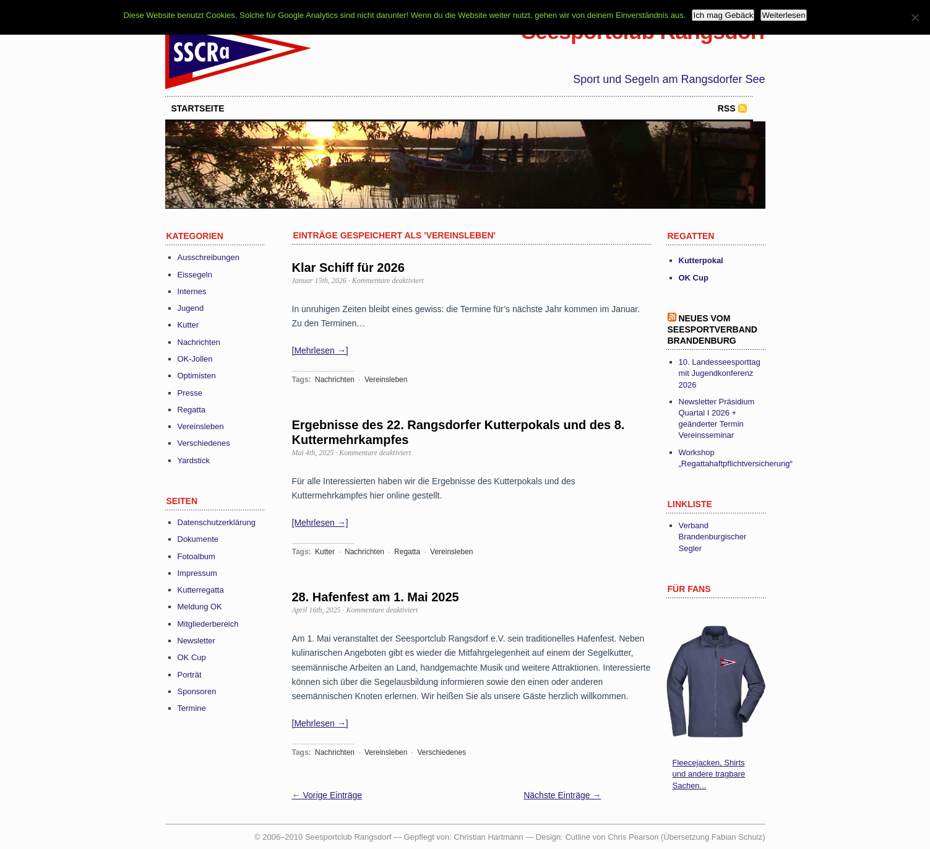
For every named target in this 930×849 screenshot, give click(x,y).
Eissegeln (195, 274)
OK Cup (192, 657)
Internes (192, 291)
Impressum (197, 573)
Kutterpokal (701, 260)
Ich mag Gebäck (723, 15)
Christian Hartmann (488, 837)
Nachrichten (199, 342)
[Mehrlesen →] (320, 350)
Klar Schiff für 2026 (348, 267)
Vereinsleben (201, 426)
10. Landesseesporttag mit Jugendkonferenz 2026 (719, 373)
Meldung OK (200, 606)
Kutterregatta (201, 589)
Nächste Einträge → (562, 795)
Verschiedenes (204, 443)
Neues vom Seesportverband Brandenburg (712, 329)
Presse (190, 393)
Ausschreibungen (208, 257)
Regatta (192, 409)
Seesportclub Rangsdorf (643, 31)
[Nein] (914, 17)
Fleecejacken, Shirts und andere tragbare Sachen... (709, 774)
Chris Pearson (633, 837)
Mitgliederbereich (208, 624)
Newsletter (196, 640)
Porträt (190, 674)
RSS (727, 108)
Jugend (191, 308)
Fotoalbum (196, 556)
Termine (192, 708)
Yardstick (194, 460)
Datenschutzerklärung (217, 522)
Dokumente (198, 539)
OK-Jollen (195, 359)
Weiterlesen (783, 15)
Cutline (577, 837)
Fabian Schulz (737, 837)
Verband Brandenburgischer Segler (713, 536)
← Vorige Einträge (327, 795)
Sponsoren (197, 691)
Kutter (188, 324)
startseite (198, 108)
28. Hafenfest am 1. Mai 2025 (375, 597)
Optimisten (197, 375)
